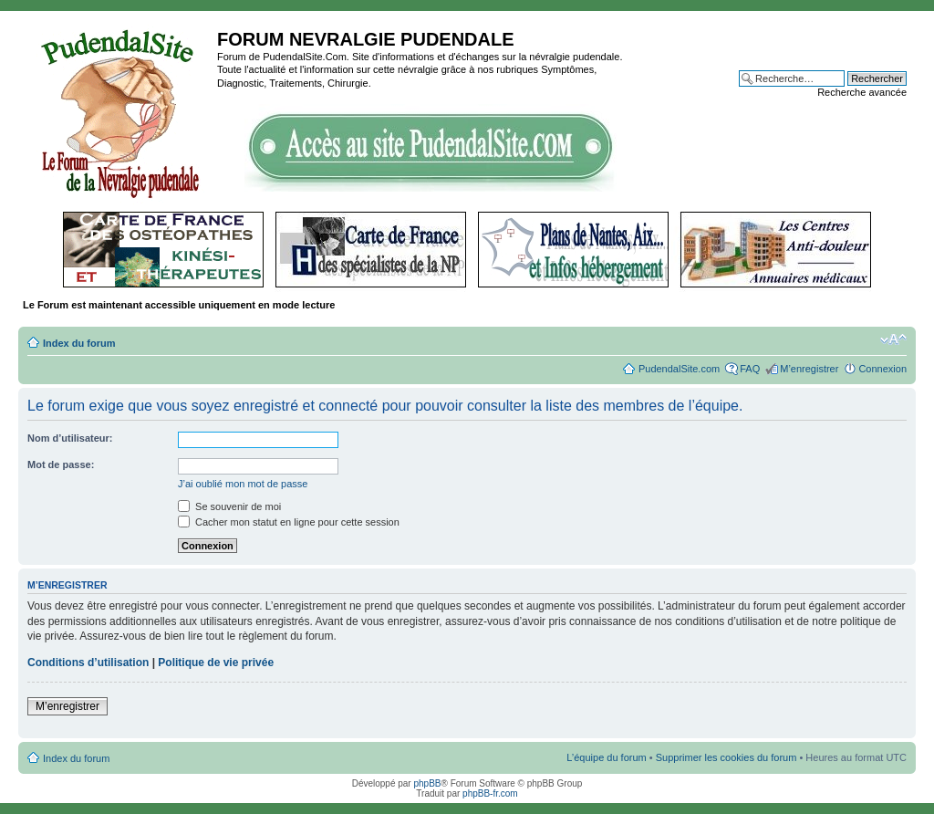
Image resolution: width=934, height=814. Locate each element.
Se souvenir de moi (229, 506)
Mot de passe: (60, 464)
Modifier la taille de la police (893, 339)
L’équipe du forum (606, 757)
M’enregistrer (809, 368)
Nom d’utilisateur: (70, 438)
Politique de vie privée (216, 662)
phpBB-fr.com (490, 793)
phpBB (427, 783)
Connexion (882, 368)
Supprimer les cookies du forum (726, 757)
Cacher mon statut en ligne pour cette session (289, 522)
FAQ (750, 368)
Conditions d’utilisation (88, 662)
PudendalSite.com (679, 368)
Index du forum (79, 343)
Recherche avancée (862, 92)
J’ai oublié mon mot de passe (242, 483)
